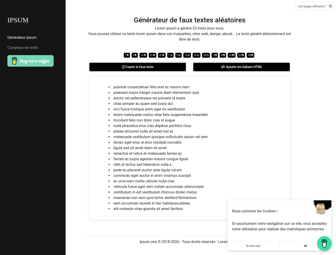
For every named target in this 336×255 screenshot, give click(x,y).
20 (152, 55)
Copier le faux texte (138, 67)
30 (161, 55)
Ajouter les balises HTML (241, 67)
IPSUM (18, 20)
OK (305, 246)
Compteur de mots (22, 47)
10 (143, 55)
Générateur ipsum (22, 37)
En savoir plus (253, 246)
